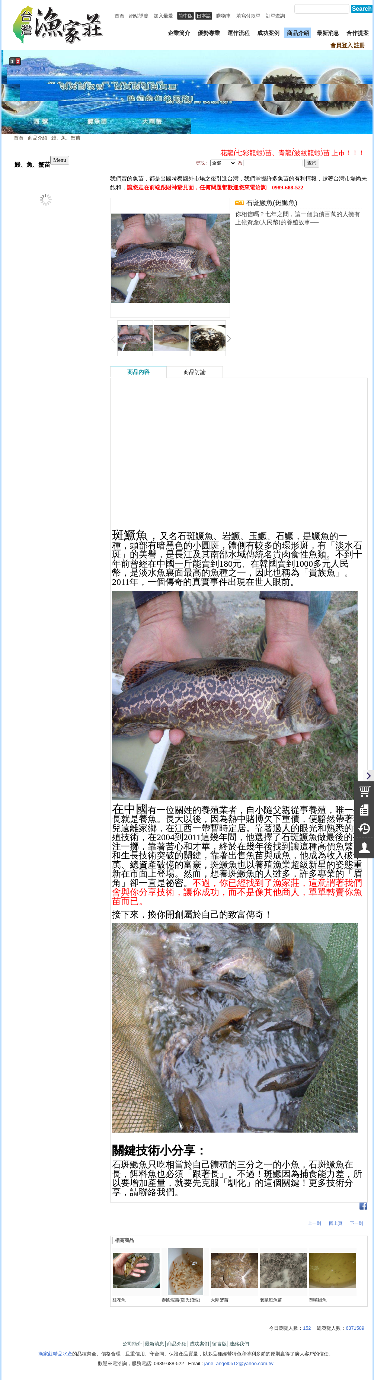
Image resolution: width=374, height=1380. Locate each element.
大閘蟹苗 (219, 1300)
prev (9, 99)
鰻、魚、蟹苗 (65, 138)
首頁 (18, 138)
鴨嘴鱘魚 (318, 1300)
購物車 (223, 16)
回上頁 (335, 1223)
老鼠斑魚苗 (271, 1300)
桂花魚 (119, 1300)
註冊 (359, 45)
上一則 (314, 1223)
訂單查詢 (275, 16)
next (365, 99)
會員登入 (341, 45)
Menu (59, 160)
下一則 (356, 1223)
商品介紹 (37, 138)
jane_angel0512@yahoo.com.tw (239, 1363)
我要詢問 (254, 235)
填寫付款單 (248, 16)
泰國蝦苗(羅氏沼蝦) (181, 1300)
